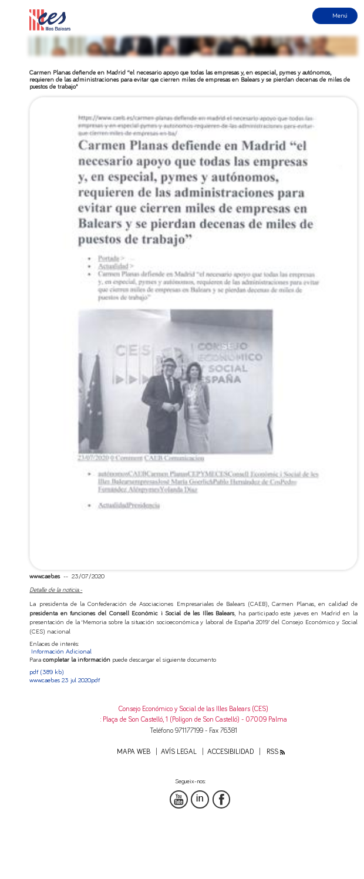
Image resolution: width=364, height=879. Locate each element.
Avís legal (179, 752)
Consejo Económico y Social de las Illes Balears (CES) (193, 709)
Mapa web (133, 752)
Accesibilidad (230, 752)
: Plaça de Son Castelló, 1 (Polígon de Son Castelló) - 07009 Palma (193, 719)
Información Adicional (61, 651)
